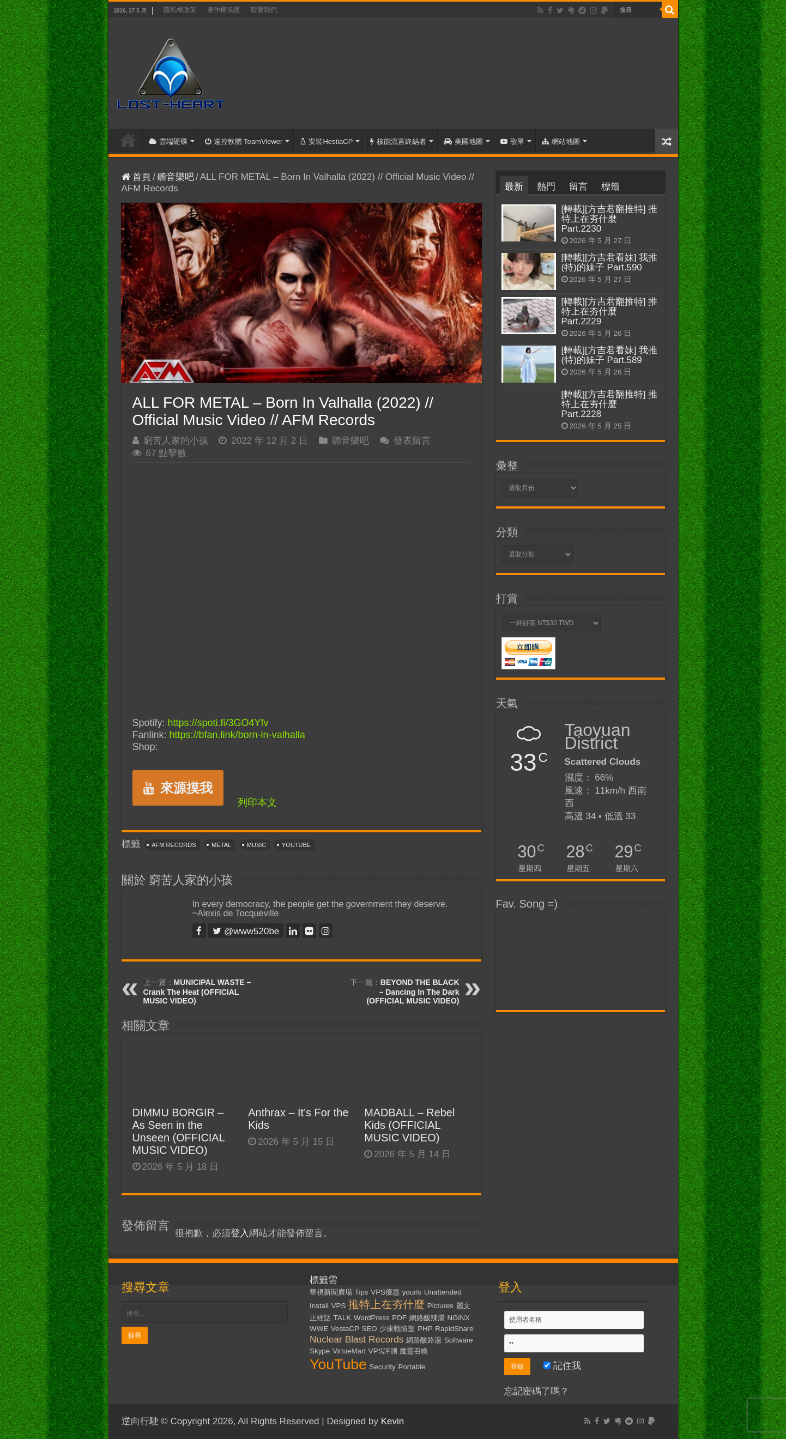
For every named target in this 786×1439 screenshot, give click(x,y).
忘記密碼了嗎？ (536, 1391)
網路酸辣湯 (427, 1318)
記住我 (562, 1366)
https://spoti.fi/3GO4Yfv (218, 722)
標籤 (610, 187)
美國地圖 (463, 141)
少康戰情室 (397, 1329)
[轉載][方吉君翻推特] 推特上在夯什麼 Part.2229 (609, 312)
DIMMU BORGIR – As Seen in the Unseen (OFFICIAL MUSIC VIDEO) (178, 1131)
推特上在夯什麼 (386, 1304)
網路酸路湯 (424, 1340)
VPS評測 (382, 1351)
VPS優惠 (385, 1292)
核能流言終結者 (398, 141)
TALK (342, 1318)
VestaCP (345, 1329)
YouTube (296, 845)
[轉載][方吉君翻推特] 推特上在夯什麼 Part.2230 (609, 219)
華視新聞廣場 (331, 1292)
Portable (412, 1367)
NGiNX (458, 1318)
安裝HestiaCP (326, 141)
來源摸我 (178, 788)
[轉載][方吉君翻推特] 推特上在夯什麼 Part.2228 (609, 404)
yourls (412, 1292)
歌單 (512, 141)
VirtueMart (349, 1351)
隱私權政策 (180, 10)
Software (458, 1340)
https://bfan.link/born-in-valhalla (237, 734)
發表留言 (412, 441)
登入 (240, 1233)
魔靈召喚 (414, 1351)
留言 (578, 187)
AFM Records (174, 845)
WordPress (372, 1318)
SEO (369, 1329)
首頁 (128, 140)
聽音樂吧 (175, 177)
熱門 (546, 187)
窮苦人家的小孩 (175, 441)
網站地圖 (561, 141)
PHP (425, 1329)
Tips (361, 1292)
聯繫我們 (264, 10)
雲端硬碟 (168, 141)
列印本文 (257, 802)
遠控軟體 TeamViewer (244, 141)
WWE (319, 1329)
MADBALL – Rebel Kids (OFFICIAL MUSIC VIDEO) (409, 1125)
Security (383, 1367)
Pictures (440, 1306)
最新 (514, 187)
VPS (338, 1306)
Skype (320, 1351)
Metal (221, 845)
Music (256, 845)
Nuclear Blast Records (356, 1339)
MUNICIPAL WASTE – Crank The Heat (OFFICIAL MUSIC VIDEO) (197, 991)
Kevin (392, 1421)
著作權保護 (223, 10)
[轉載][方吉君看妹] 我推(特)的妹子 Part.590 (609, 262)
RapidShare (454, 1329)
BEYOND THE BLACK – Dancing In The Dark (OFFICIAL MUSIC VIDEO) (412, 991)
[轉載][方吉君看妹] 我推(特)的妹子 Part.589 (609, 355)
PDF (399, 1318)
